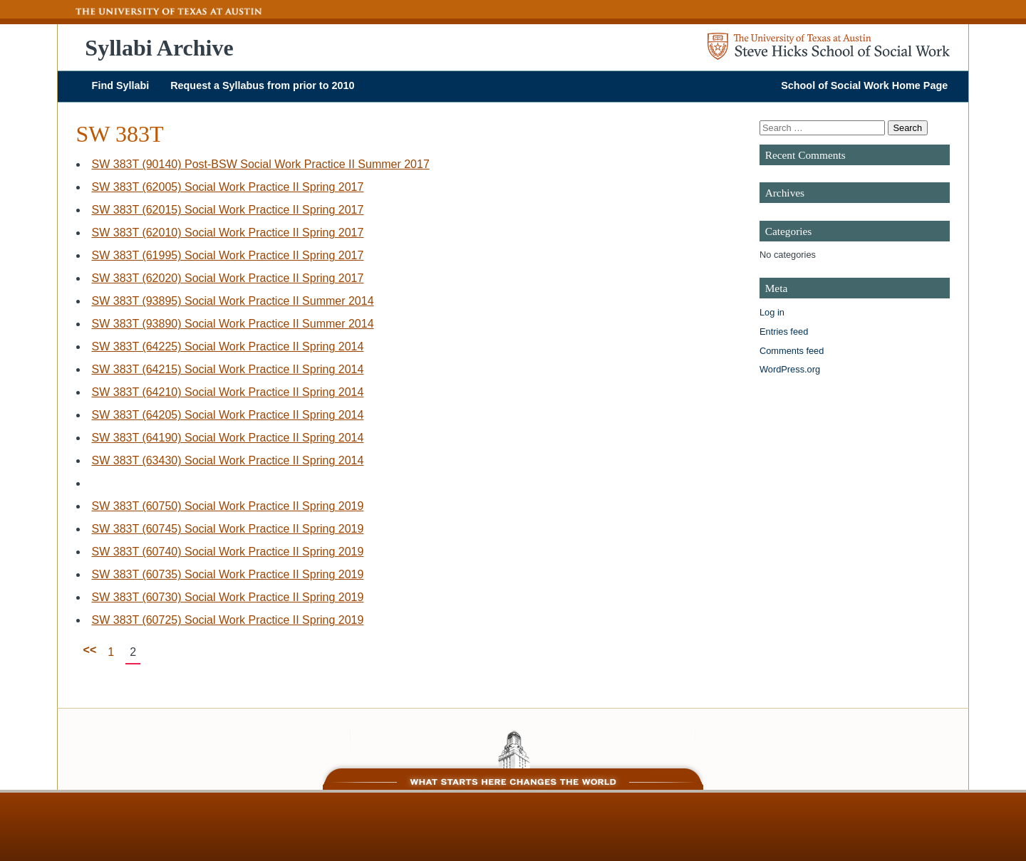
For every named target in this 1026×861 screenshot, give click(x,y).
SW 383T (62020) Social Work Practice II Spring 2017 (228, 278)
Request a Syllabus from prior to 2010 (262, 85)
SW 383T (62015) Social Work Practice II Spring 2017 (228, 210)
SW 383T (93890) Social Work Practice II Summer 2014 (233, 324)
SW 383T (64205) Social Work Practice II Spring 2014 (228, 415)
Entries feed (784, 331)
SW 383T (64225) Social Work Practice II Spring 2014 (228, 346)
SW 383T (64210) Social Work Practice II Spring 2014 (228, 392)
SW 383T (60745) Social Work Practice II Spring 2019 (228, 529)
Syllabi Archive (159, 48)
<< (90, 650)
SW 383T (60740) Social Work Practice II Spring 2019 (228, 552)
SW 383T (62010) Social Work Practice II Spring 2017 (228, 232)
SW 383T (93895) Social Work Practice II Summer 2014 (233, 301)
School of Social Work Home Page (864, 85)
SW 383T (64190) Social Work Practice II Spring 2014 (228, 438)
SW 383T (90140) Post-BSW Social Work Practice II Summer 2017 (261, 164)
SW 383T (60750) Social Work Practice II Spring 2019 (228, 506)
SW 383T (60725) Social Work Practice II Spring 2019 (228, 620)
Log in (772, 312)
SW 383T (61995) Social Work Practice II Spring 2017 (228, 255)
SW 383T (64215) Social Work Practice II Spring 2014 (228, 369)
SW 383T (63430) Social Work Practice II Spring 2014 (228, 460)
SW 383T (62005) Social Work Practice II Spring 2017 (228, 187)
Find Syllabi (121, 85)
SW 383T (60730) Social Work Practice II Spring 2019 (228, 597)
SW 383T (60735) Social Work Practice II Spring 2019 (228, 574)
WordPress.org (790, 369)
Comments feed (792, 350)
